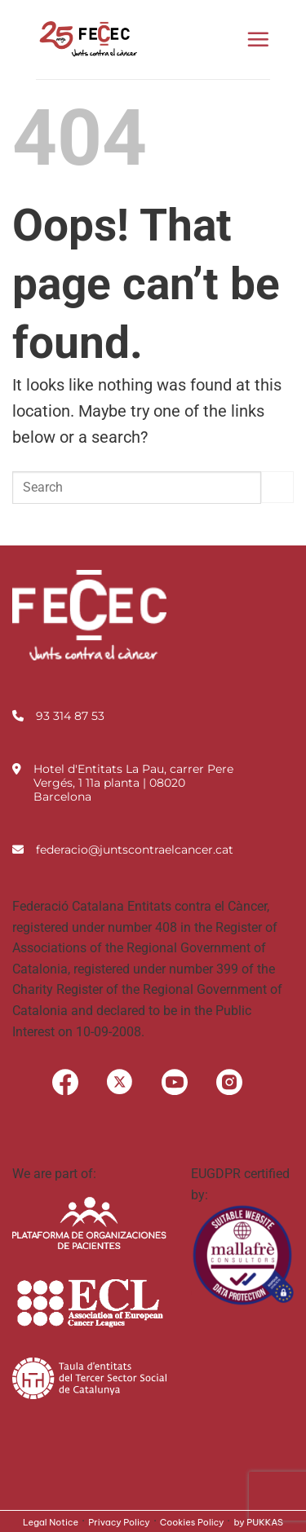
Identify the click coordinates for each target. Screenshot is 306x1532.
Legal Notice (50, 1522)
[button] (258, 39)
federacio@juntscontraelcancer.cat (134, 849)
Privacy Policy (119, 1522)
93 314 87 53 (70, 716)
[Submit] (277, 487)
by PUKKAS (258, 1522)
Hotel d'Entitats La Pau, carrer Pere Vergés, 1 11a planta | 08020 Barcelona (133, 783)
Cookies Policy (192, 1522)
